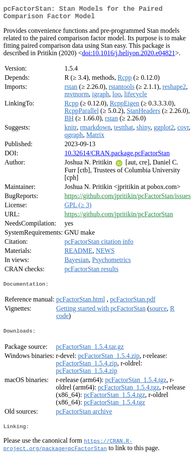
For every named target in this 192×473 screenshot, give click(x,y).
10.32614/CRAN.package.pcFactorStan (117, 156)
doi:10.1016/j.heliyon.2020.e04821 (128, 56)
